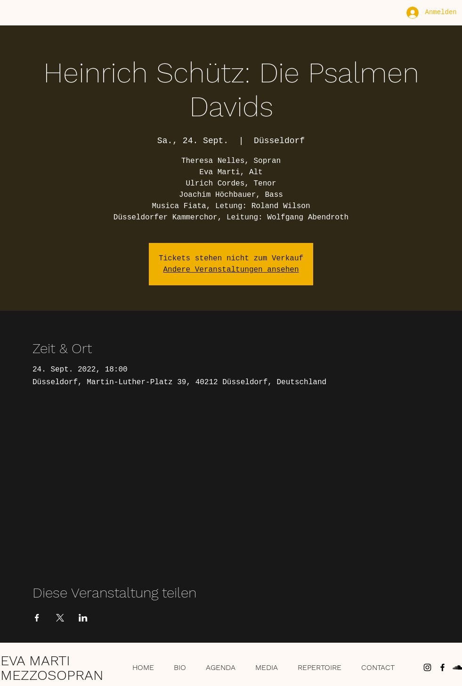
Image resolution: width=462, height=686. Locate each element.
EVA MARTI (35, 660)
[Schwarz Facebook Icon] (442, 667)
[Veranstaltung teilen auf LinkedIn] (83, 617)
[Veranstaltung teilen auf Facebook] (36, 617)
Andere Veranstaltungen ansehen (231, 270)
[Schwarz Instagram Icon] (427, 667)
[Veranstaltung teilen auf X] (60, 617)
